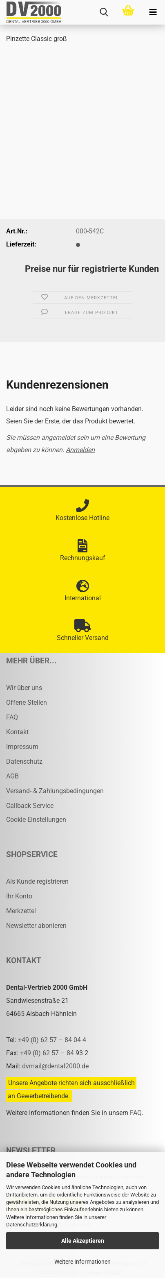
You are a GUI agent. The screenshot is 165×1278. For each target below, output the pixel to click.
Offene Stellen (26, 702)
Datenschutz (24, 761)
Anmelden (80, 450)
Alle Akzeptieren (82, 1240)
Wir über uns (24, 688)
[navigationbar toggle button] (152, 12)
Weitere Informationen (82, 1261)
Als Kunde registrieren (37, 881)
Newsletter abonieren (36, 926)
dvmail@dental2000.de (55, 1066)
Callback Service (30, 806)
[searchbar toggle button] (103, 12)
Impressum (22, 747)
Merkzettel (21, 911)
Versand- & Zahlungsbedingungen (55, 791)
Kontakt (17, 732)
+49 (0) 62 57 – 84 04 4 (52, 1040)
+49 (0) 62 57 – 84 (48, 1053)
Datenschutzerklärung (31, 1224)
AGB (12, 776)
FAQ (12, 717)
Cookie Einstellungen (36, 819)
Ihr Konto (19, 896)
